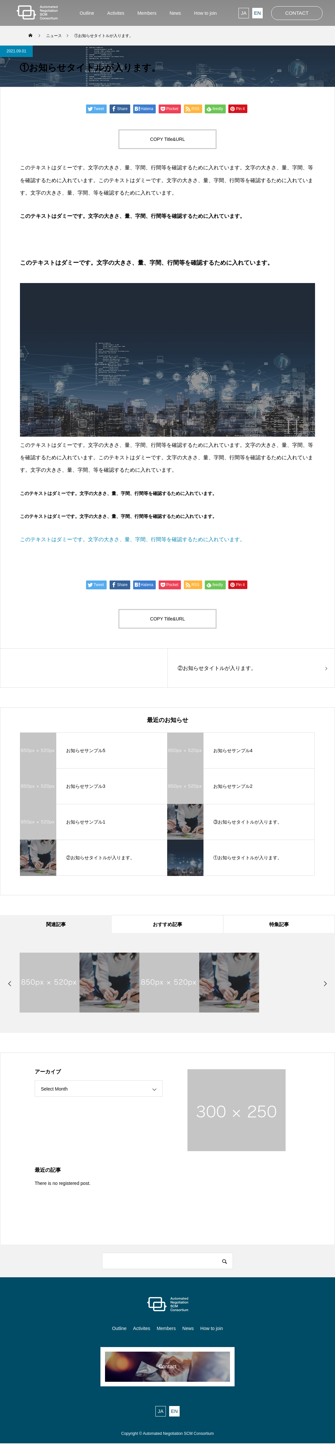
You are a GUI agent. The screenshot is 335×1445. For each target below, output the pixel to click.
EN (257, 13)
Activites (141, 1330)
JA (244, 13)
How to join (211, 1330)
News (188, 1330)
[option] (49, 984)
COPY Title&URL (167, 139)
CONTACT (297, 13)
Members (166, 1330)
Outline (119, 1330)
